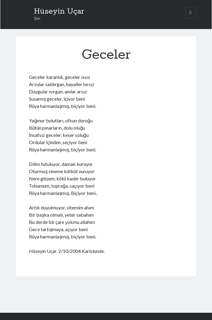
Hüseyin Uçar (59, 11)
